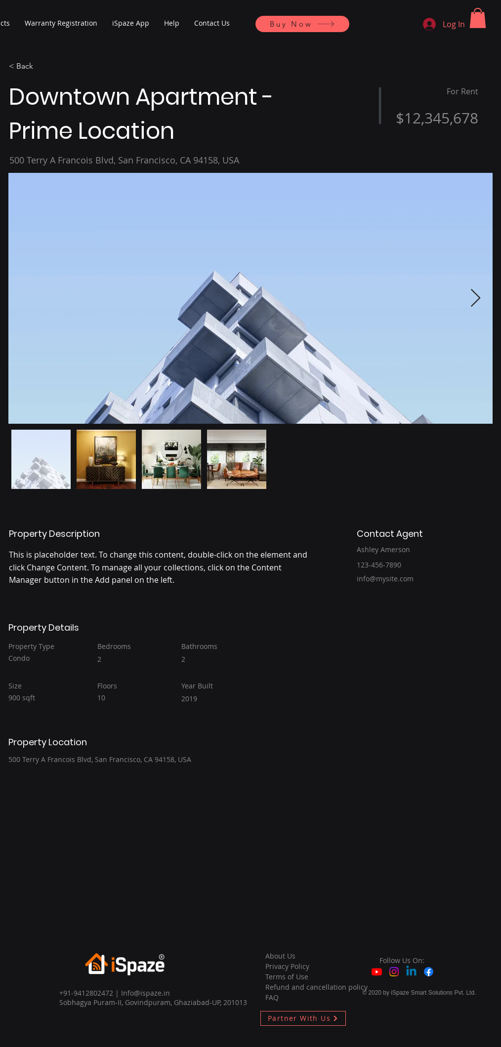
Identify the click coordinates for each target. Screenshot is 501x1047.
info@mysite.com (385, 578)
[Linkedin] (411, 972)
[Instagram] (394, 972)
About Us (280, 956)
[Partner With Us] (303, 1018)
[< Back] (44, 67)
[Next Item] (475, 298)
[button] (477, 18)
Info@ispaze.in (145, 993)
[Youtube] (377, 972)
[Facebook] (428, 972)
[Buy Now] (302, 24)
